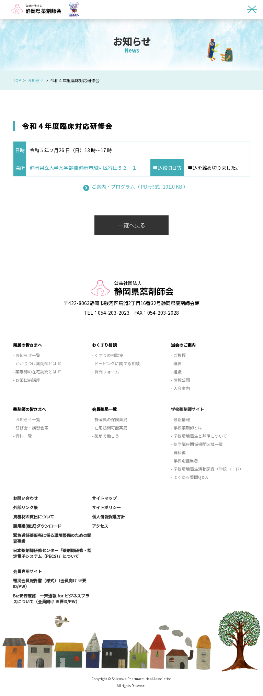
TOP (17, 80)
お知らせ (35, 80)
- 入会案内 (180, 388)
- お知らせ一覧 (26, 355)
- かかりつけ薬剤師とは (35, 363)
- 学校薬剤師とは (186, 427)
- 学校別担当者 (184, 460)
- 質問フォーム (105, 371)
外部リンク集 (25, 507)
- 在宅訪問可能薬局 (109, 427)
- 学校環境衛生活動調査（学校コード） (207, 469)
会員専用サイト (27, 571)
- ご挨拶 (178, 355)
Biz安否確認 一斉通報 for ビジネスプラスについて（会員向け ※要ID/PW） (51, 598)
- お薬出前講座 (26, 380)
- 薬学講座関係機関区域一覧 (197, 444)
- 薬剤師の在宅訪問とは (35, 371)
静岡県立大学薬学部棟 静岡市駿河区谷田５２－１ (83, 167)
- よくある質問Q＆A (189, 477)
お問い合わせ (25, 498)
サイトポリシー (106, 507)
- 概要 (176, 363)
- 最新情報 (180, 419)
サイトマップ (104, 498)
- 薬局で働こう (105, 436)
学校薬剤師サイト (187, 409)
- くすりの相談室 (107, 355)
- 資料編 (178, 452)
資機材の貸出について (33, 516)
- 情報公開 (180, 380)
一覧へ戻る (131, 225)
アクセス (100, 526)
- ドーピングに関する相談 (116, 363)
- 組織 (176, 371)
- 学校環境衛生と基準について (199, 436)
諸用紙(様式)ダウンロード (37, 526)
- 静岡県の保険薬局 (109, 419)
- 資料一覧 (22, 436)
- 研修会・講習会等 (30, 427)
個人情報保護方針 (108, 516)
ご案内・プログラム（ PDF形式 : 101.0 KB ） (140, 186)
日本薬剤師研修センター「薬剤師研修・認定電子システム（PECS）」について (52, 553)
